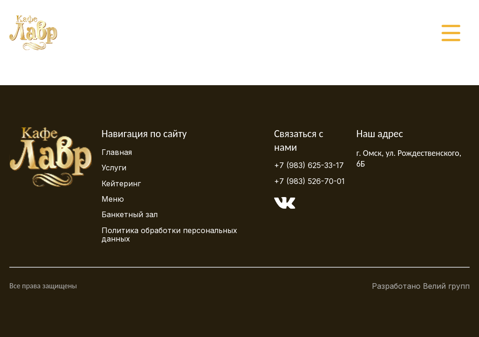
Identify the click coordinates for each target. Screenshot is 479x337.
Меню (113, 199)
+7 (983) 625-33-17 (309, 165)
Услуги (114, 167)
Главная (117, 152)
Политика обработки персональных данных (169, 234)
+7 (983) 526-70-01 (309, 181)
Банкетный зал (130, 214)
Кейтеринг (121, 183)
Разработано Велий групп (421, 288)
